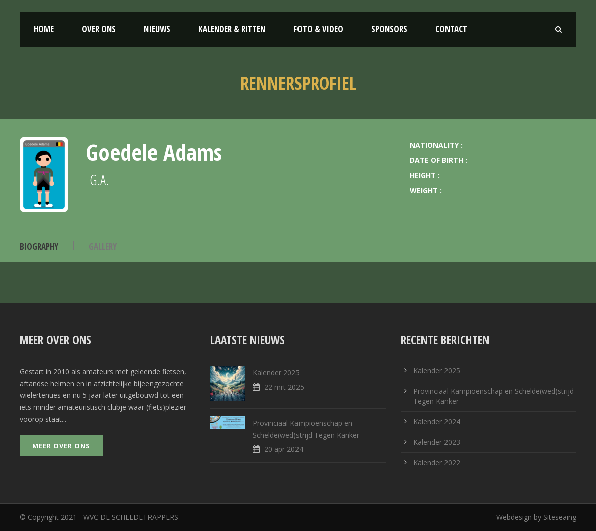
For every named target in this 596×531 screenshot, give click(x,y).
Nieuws (157, 29)
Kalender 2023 (436, 442)
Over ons (99, 29)
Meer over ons (61, 445)
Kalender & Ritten (231, 29)
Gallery (103, 246)
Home (44, 29)
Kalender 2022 (436, 462)
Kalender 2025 (276, 372)
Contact (451, 29)
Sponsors (389, 29)
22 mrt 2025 (284, 387)
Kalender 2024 (436, 421)
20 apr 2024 (283, 449)
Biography (39, 246)
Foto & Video (318, 29)
